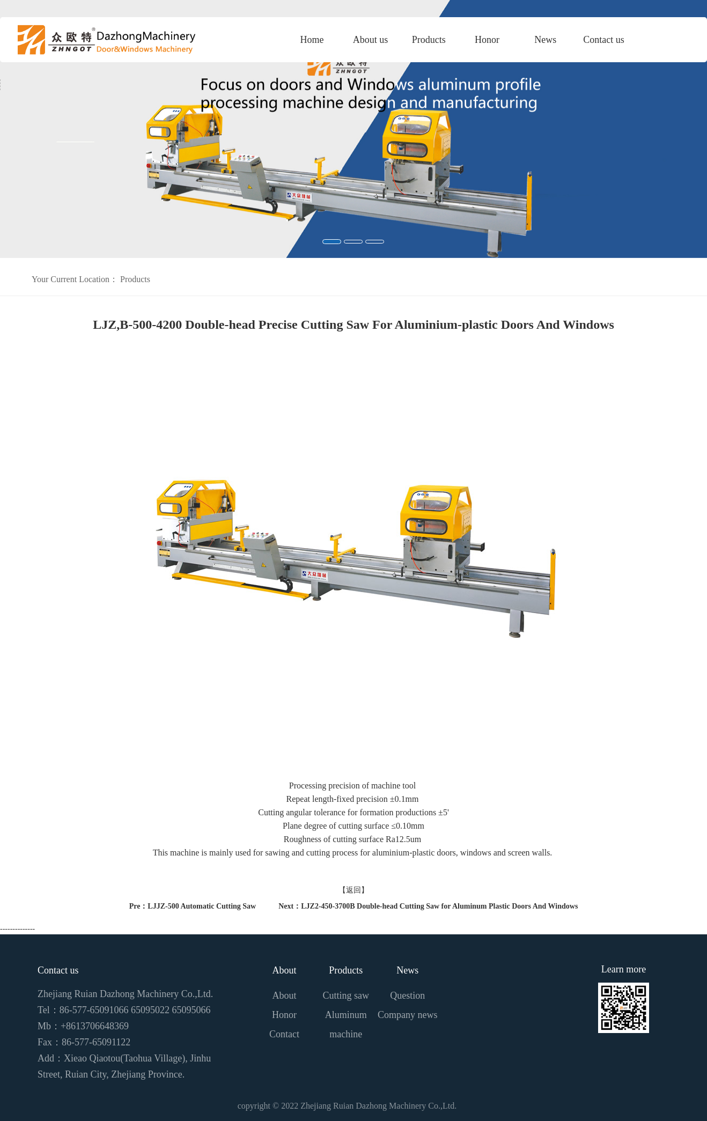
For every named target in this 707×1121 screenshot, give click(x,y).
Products (429, 39)
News (545, 39)
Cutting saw (346, 995)
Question (407, 995)
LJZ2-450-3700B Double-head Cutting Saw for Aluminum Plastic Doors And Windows (439, 906)
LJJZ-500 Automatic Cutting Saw (202, 906)
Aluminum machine (346, 1024)
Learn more (623, 969)
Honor (487, 39)
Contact (284, 1034)
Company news (408, 1014)
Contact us (603, 39)
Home (312, 39)
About (285, 970)
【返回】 (353, 890)
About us (370, 39)
